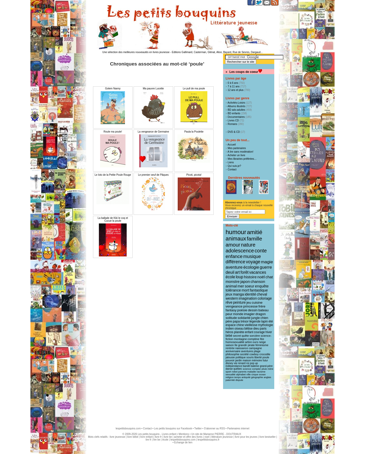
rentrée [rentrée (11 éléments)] (230, 348)
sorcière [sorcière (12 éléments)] (255, 335)
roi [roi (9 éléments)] (247, 363)
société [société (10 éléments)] (244, 354)
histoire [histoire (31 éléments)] (250, 277)
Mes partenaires (237, 148)
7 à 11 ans (234, 86)
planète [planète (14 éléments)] (239, 332)
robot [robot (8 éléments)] (235, 371)
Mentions (184, 434)
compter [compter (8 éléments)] (256, 368)
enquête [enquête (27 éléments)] (262, 286)
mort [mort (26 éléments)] (245, 290)
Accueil (232, 144)
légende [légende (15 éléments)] (255, 321)
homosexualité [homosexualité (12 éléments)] (235, 342)
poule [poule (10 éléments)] (266, 357)
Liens (231, 162)
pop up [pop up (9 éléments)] (254, 363)
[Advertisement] (182, 405)
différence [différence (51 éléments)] (235, 261)
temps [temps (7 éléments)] (237, 377)
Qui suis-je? (234, 166)
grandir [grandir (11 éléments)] (242, 345)
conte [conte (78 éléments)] (261, 250)
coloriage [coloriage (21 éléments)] (265, 298)
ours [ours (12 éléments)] (255, 342)
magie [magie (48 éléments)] (267, 261)
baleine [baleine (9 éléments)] (255, 366)
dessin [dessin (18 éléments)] (253, 310)
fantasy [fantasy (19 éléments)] (231, 310)
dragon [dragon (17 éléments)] (261, 314)
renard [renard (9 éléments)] (242, 363)
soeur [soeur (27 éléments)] (249, 286)
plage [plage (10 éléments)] (257, 351)
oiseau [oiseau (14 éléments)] (239, 328)
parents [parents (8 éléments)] (242, 371)
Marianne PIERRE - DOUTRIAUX (222, 434)
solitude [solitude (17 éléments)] (231, 318)
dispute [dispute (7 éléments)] (239, 380)
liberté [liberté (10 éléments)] (258, 357)
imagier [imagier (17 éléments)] (249, 314)
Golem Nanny (112, 88)
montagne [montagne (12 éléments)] (240, 338)
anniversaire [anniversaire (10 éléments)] (233, 351)
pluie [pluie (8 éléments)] (264, 368)
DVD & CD (234, 132)
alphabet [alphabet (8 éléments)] (241, 374)
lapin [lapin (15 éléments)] (264, 321)
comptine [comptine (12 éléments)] (254, 338)
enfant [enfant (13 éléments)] (249, 332)
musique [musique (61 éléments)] (252, 256)
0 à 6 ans (233, 83)
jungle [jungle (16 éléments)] (255, 318)
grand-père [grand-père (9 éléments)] (266, 366)
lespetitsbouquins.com (128, 428)
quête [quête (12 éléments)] (245, 335)
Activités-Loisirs (236, 102)
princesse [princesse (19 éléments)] (250, 306)
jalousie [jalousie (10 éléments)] (230, 357)
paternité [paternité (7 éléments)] (230, 380)
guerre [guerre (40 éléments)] (266, 267)
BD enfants (234, 113)
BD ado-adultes (236, 109)
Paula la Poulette (194, 131)
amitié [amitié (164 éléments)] (254, 232)
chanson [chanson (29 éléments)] (257, 281)
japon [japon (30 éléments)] (245, 281)
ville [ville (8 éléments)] (248, 374)
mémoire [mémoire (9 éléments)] (257, 360)
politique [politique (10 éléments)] (240, 357)
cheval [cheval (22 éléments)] (262, 294)
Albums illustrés (236, 106)
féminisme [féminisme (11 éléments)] (262, 345)
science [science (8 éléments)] (247, 368)
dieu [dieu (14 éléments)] (256, 328)
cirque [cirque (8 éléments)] (254, 374)
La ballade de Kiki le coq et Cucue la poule (113, 219)
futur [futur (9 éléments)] (265, 360)
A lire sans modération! (240, 151)
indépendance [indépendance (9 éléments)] (234, 366)
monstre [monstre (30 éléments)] (233, 281)
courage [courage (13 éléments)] (259, 332)
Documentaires (236, 117)
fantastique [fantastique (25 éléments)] (259, 290)
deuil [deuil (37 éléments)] (230, 272)
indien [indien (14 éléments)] (230, 328)
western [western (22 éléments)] (232, 298)
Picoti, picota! (193, 174)
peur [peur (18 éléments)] (229, 314)
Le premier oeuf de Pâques (153, 174)
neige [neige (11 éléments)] (262, 342)
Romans (232, 124)
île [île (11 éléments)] (236, 345)
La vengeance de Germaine (153, 131)
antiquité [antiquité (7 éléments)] (246, 377)
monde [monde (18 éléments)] (238, 314)
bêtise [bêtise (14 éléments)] (248, 328)
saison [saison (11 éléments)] (230, 345)
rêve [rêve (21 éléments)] (229, 302)
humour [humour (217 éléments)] (236, 232)
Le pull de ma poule (194, 88)
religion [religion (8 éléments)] (230, 377)
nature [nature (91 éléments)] (248, 245)
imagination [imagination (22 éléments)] (248, 298)
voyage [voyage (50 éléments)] (253, 261)
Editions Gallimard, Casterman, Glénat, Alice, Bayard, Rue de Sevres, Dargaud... (217, 52)
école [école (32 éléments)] (230, 277)
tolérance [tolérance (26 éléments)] (233, 290)
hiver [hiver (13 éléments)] (268, 332)
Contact (232, 169)
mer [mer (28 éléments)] (241, 286)
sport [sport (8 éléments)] (228, 371)
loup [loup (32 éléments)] (239, 277)
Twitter (198, 428)
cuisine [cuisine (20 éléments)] (257, 302)
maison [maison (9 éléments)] (247, 360)
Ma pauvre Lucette (153, 88)
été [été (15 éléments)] (270, 321)
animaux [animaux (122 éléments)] (236, 239)
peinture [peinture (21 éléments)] (239, 302)
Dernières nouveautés (244, 178)
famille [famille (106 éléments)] (254, 238)
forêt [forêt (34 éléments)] (245, 272)
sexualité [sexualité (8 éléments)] (230, 374)
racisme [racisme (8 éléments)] (261, 371)
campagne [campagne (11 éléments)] (255, 348)
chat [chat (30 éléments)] (269, 277)
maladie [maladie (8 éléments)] (251, 371)
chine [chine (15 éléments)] (240, 325)
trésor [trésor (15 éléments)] (245, 321)
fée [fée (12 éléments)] (262, 338)
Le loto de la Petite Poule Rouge (113, 174)
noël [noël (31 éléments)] (261, 277)
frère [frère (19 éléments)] (261, 306)
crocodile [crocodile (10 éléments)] (264, 354)
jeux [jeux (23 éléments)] (229, 294)
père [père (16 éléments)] (229, 321)
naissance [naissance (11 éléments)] (241, 348)
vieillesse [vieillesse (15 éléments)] (251, 325)
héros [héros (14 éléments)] (229, 332)
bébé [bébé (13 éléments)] (229, 335)
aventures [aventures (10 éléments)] (247, 351)
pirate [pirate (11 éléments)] (251, 345)
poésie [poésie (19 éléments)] (242, 310)
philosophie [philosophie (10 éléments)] (232, 354)
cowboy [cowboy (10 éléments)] (254, 354)
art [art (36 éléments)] (237, 272)
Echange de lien (183, 442)
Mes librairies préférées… (242, 158)
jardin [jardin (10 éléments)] (238, 360)
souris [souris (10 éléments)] (250, 357)
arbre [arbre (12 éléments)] (248, 342)
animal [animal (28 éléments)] (231, 286)
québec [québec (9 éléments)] (237, 368)
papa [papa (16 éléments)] (236, 321)
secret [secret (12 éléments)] (237, 335)
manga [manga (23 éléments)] (238, 294)
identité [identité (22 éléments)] (250, 294)
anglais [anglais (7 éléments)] (267, 377)
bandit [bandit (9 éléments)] (246, 366)
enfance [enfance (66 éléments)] (234, 256)
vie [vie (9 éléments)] (235, 363)
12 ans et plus (235, 90)
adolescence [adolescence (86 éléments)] (240, 250)
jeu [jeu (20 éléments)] (248, 302)
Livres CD (233, 120)
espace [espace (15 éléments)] (231, 325)
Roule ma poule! (113, 131)
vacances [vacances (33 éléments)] (257, 272)
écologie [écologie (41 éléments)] (251, 267)
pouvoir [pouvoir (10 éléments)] (230, 360)
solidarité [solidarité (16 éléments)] (244, 318)
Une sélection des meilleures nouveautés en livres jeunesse (136, 52)
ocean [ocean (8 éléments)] (262, 374)
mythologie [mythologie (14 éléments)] (265, 325)
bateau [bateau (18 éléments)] (263, 310)
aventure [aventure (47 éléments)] (234, 267)
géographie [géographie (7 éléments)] (257, 377)
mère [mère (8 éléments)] (270, 368)
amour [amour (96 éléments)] (233, 245)
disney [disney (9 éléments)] (229, 363)
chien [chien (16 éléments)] (264, 318)
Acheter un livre (236, 155)
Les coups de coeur (243, 72)
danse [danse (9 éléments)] (229, 368)
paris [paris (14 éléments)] (263, 328)
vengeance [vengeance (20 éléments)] (234, 306)
